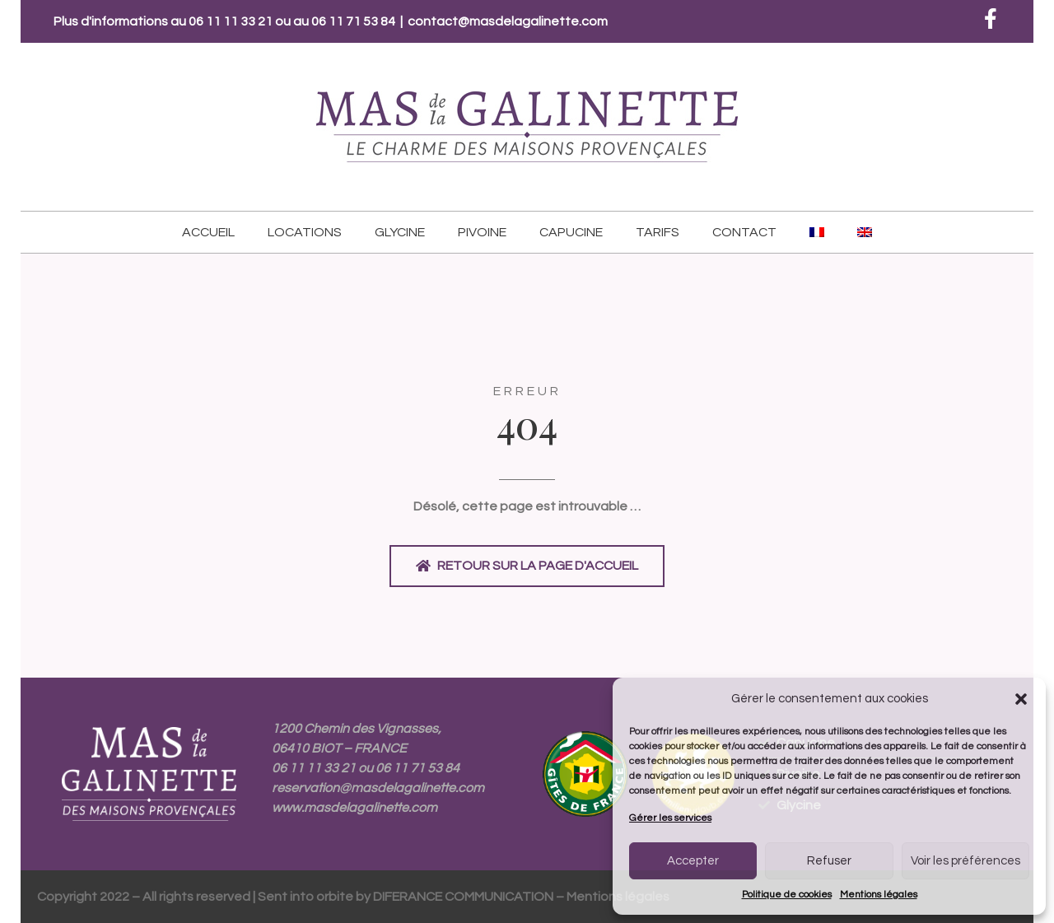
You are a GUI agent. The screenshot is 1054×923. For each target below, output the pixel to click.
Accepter (693, 861)
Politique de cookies (787, 894)
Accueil (208, 232)
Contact (744, 232)
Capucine (571, 232)
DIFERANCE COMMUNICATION (463, 896)
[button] (1021, 699)
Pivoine (482, 232)
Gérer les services (670, 818)
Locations (305, 232)
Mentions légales (878, 894)
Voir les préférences (965, 861)
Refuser (829, 861)
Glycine (400, 232)
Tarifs (657, 232)
